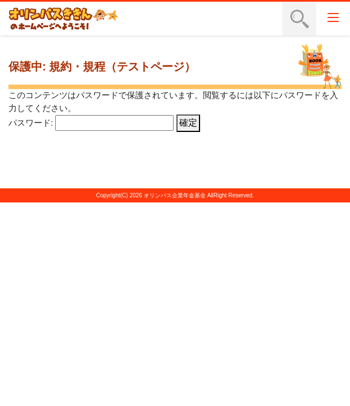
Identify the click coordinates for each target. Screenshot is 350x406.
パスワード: (91, 122)
